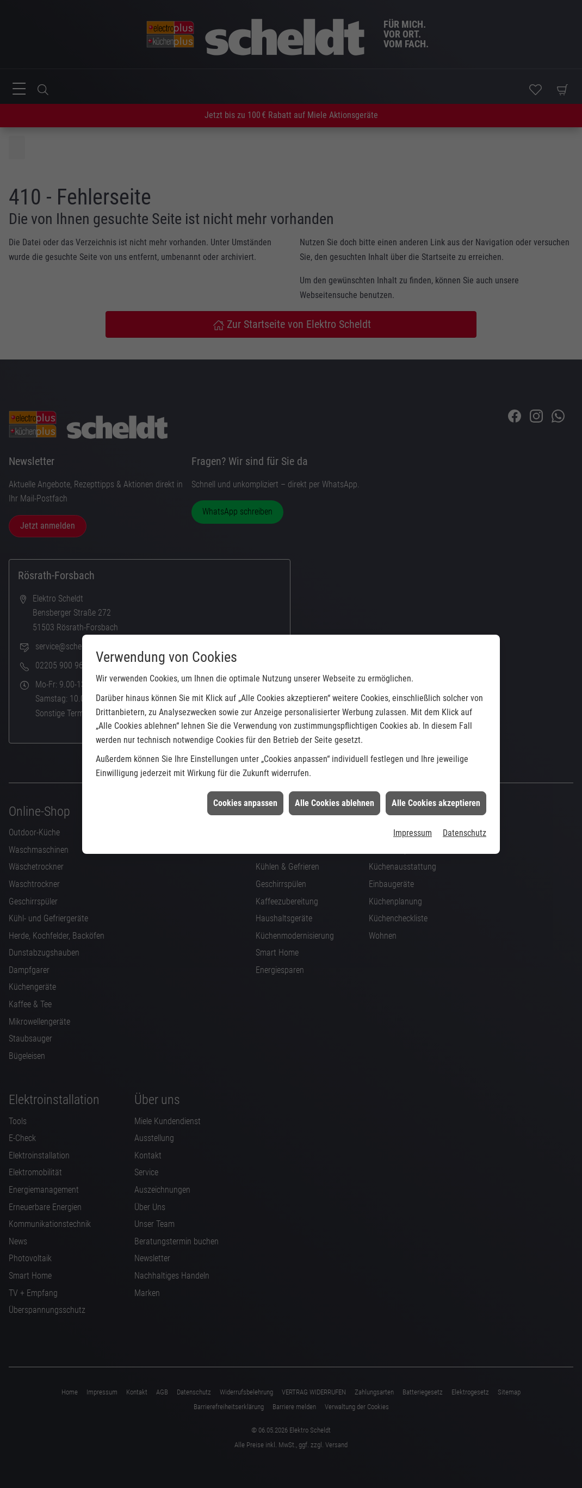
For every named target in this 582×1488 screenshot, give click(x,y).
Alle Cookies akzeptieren (436, 772)
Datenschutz (464, 802)
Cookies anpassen (245, 772)
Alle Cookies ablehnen (334, 772)
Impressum (412, 802)
